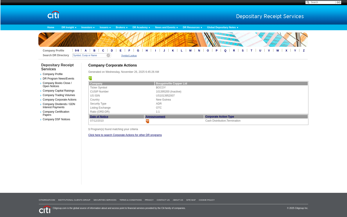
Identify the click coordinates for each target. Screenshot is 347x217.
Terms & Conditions (130, 200)
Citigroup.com (47, 200)
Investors (86, 27)
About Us (178, 200)
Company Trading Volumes (59, 95)
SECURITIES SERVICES (105, 200)
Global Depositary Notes (221, 27)
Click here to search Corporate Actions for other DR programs (125, 135)
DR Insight (68, 27)
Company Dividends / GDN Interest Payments (59, 106)
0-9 (77, 50)
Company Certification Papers (56, 113)
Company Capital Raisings (59, 90)
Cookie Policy (207, 200)
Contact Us (163, 200)
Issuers (104, 27)
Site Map (191, 200)
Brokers (120, 27)
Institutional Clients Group (74, 200)
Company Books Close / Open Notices (57, 85)
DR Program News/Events (58, 78)
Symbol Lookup (129, 55)
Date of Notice (99, 116)
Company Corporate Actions (60, 99)
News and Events (165, 27)
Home (50, 27)
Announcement (155, 116)
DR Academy (140, 27)
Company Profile (53, 74)
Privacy (149, 200)
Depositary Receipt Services (57, 67)
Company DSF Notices (56, 119)
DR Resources (191, 27)
